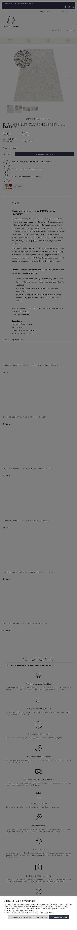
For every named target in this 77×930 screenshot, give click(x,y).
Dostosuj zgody (41, 917)
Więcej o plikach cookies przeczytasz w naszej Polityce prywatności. (29, 912)
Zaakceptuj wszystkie (59, 917)
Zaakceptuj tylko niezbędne (20, 917)
